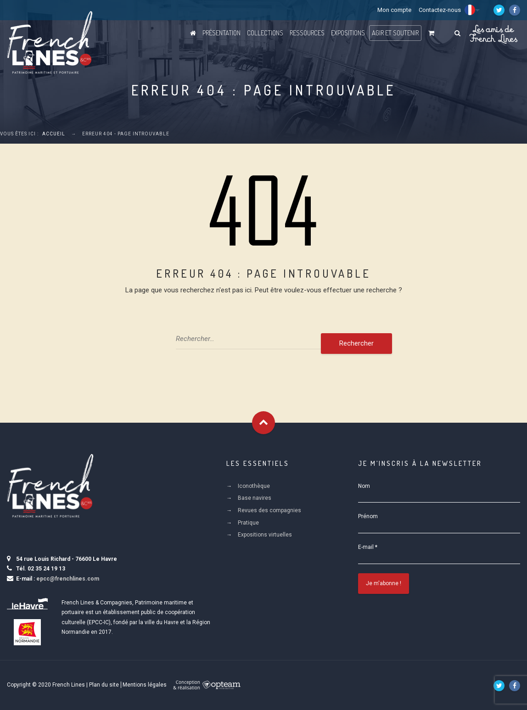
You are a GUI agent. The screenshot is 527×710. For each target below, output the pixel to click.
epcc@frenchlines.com (67, 579)
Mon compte (394, 9)
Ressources (307, 32)
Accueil (53, 133)
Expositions (348, 32)
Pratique (248, 523)
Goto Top (263, 422)
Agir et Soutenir (395, 32)
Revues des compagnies (269, 510)
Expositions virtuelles (265, 534)
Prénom (368, 516)
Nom (364, 486)
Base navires (254, 498)
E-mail (367, 547)
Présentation (221, 32)
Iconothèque (254, 486)
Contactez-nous (440, 9)
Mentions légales (145, 685)
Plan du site (104, 685)
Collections (265, 32)
